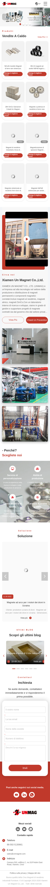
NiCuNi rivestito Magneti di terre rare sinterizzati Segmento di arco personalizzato (13, 80)
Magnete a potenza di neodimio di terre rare (37, 121)
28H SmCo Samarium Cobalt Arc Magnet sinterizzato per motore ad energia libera (13, 121)
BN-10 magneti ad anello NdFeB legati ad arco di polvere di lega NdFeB (37, 80)
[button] (20, 24)
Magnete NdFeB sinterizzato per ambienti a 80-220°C (37, 202)
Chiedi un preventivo (37, 320)
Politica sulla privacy (18, 873)
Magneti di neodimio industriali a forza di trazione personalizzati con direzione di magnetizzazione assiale (13, 162)
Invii (25, 768)
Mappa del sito (34, 873)
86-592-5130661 (15, 844)
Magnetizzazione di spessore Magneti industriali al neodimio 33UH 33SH (37, 162)
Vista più (43, 38)
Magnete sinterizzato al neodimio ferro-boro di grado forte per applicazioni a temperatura (13, 202)
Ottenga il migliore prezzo (11, 87)
